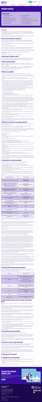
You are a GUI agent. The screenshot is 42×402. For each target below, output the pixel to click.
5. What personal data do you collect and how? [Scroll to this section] (9, 18)
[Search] (37, 2)
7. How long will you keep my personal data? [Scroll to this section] (9, 20)
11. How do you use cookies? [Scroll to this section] (7, 23)
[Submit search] (40, 2)
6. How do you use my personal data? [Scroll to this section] (26, 18)
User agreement (7, 396)
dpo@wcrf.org (20, 54)
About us (38, 4)
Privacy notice (16, 396)
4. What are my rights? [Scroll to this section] (24, 17)
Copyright (11, 396)
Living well (13, 4)
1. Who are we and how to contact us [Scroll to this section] (8, 15)
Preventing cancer (4, 4)
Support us (31, 4)
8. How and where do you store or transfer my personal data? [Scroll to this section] (29, 20)
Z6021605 (8, 44)
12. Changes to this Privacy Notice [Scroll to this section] (26, 23)
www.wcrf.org (31, 32)
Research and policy (22, 4)
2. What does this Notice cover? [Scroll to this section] (25, 15)
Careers (2, 396)
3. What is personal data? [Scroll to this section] (6, 17)
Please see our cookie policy (5, 355)
